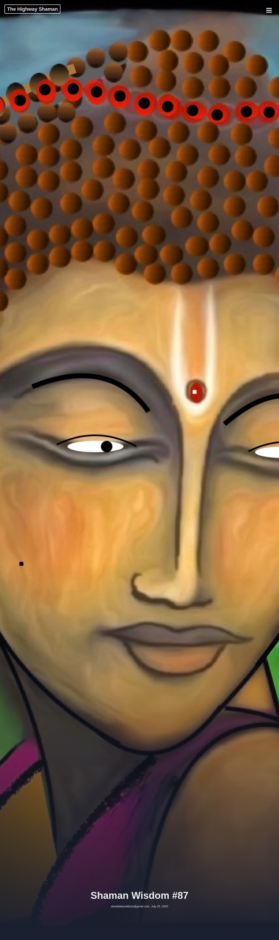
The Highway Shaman (32, 9)
